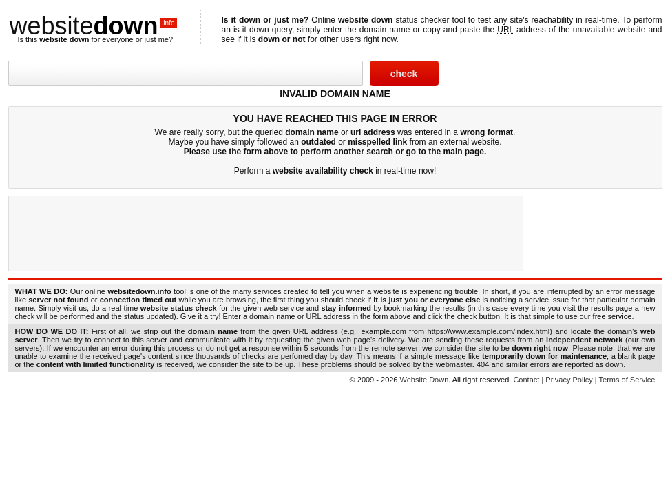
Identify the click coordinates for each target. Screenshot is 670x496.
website (94, 26)
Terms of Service (627, 379)
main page (463, 151)
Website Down (424, 379)
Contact (526, 379)
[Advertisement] (265, 234)
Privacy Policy (568, 379)
